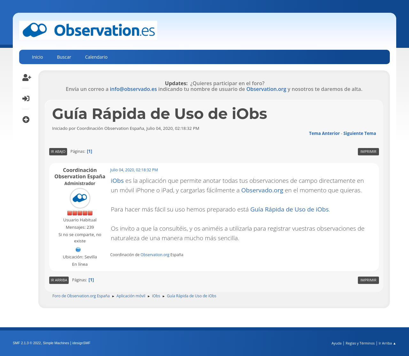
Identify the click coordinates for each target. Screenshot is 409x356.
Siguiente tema (359, 133)
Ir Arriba (59, 280)
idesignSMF (81, 343)
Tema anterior (324, 133)
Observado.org (262, 190)
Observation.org (266, 89)
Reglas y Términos (360, 343)
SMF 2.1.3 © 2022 (27, 343)
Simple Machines (56, 343)
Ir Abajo (58, 151)
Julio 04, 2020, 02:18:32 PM (134, 170)
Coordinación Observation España (79, 173)
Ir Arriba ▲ (387, 343)
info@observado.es (133, 89)
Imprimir (368, 151)
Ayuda (337, 343)
